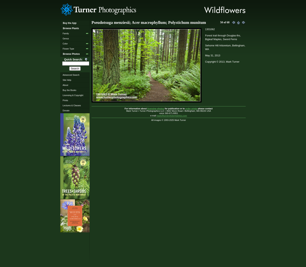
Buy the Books (69, 90)
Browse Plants (71, 28)
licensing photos (155, 108)
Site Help (67, 80)
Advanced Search (71, 75)
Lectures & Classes (72, 105)
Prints (65, 100)
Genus (66, 38)
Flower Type (68, 49)
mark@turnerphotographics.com (172, 115)
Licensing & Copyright (73, 95)
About (65, 85)
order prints (191, 108)
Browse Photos (71, 54)
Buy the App (69, 23)
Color (65, 43)
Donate (66, 110)
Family (66, 33)
